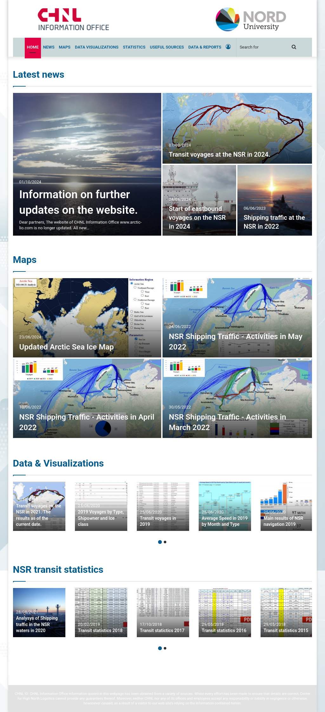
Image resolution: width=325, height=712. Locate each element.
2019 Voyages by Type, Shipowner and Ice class (101, 518)
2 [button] (165, 542)
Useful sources (167, 47)
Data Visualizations (96, 47)
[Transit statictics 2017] (163, 612)
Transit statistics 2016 (224, 630)
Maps (64, 47)
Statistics (134, 47)
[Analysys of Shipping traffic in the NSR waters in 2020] (39, 612)
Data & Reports (204, 47)
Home (33, 47)
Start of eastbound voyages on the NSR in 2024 (197, 217)
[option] (162, 164)
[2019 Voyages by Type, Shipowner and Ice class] (101, 506)
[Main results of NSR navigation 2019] (287, 506)
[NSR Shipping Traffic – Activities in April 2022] (87, 398)
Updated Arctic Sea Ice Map (66, 347)
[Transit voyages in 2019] (163, 506)
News (49, 47)
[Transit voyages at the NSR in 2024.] (237, 128)
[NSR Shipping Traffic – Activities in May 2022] (237, 317)
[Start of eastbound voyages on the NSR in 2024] (199, 200)
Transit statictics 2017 (162, 630)
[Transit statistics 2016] (225, 612)
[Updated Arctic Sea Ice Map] (87, 317)
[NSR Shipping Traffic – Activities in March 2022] (237, 398)
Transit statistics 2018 (100, 630)
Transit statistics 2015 (286, 630)
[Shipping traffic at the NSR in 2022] (274, 200)
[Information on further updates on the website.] (87, 164)
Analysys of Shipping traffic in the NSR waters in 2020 (37, 624)
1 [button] (160, 542)
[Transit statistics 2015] (287, 612)
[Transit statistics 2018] (101, 612)
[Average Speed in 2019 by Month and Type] (225, 506)
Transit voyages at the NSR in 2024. (219, 154)
